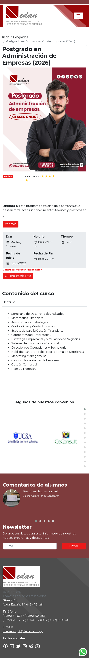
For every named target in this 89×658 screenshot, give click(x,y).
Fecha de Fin (43, 253)
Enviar (73, 546)
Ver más (10, 224)
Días (9, 236)
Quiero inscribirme (18, 276)
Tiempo (67, 236)
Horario (39, 236)
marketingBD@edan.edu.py (23, 631)
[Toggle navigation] (78, 15)
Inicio (5, 37)
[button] (85, 409)
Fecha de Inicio (13, 255)
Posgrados (20, 37)
